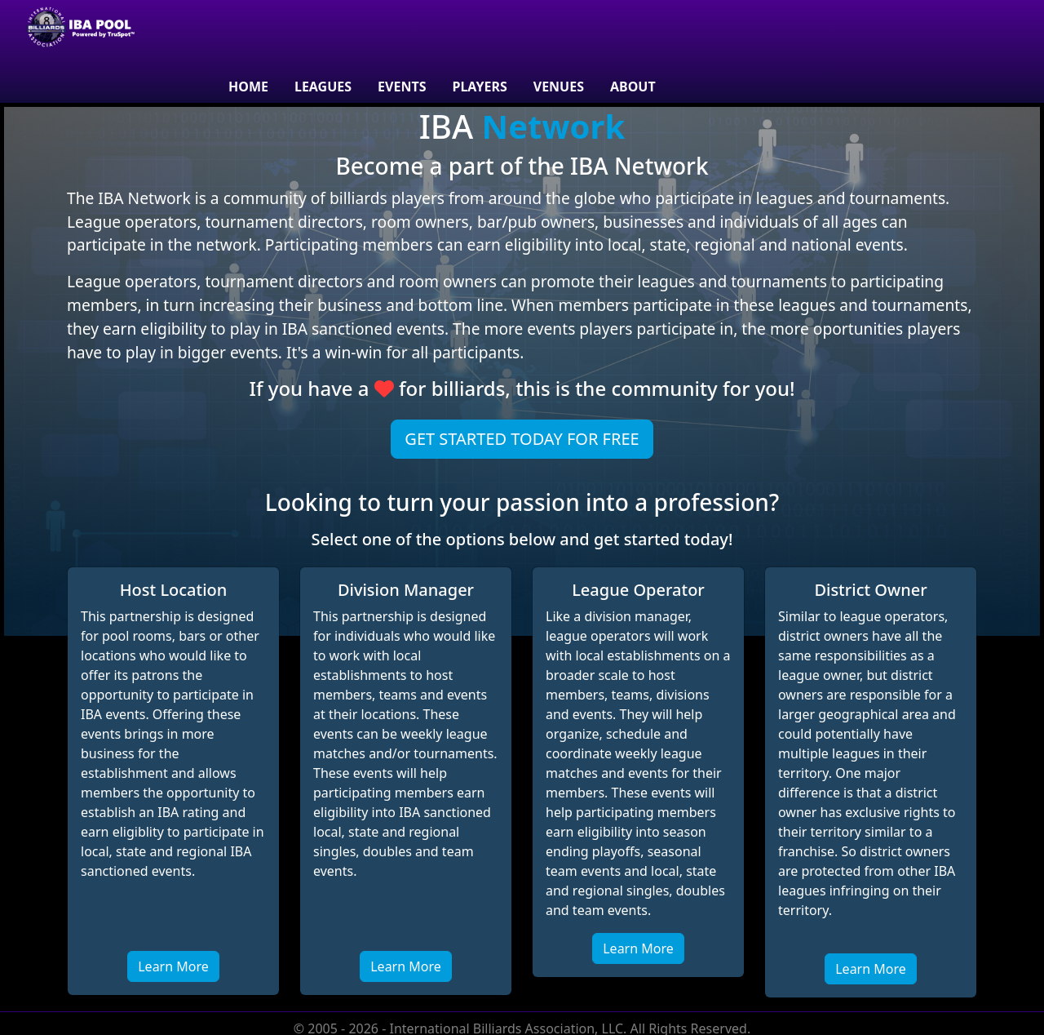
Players (479, 87)
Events (402, 87)
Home (248, 87)
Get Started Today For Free (522, 439)
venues (558, 87)
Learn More (173, 966)
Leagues (323, 87)
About (633, 87)
